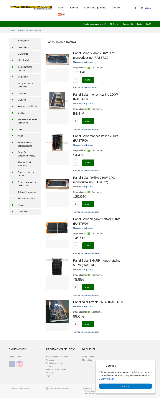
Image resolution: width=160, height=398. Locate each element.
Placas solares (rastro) (83, 62)
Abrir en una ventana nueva (86, 87)
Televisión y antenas (27, 192)
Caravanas (23, 54)
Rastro (20, 30)
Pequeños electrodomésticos (22, 154)
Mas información (106, 379)
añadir (88, 80)
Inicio (60, 7)
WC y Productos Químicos (25, 85)
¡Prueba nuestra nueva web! (94, 24)
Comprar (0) (128, 24)
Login (139, 24)
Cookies (49, 366)
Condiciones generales (95, 7)
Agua (16, 136)
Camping (17, 100)
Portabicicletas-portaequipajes (21, 144)
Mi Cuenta (114, 24)
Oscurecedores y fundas (21, 174)
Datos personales (89, 357)
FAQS (148, 24)
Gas (15, 129)
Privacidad (50, 360)
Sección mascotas (26, 198)
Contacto (116, 7)
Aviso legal (50, 373)
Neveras (17, 93)
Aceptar (125, 386)
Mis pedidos (87, 360)
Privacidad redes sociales (56, 369)
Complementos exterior (20, 68)
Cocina (17, 113)
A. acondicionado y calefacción (22, 184)
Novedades (23, 40)
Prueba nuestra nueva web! (57, 357)
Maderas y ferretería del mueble (23, 121)
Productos (73, 7)
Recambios (19, 212)
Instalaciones (19, 47)
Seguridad (18, 77)
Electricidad (19, 60)
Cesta (146, 8)
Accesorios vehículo (23, 106)
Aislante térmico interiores (25, 164)
